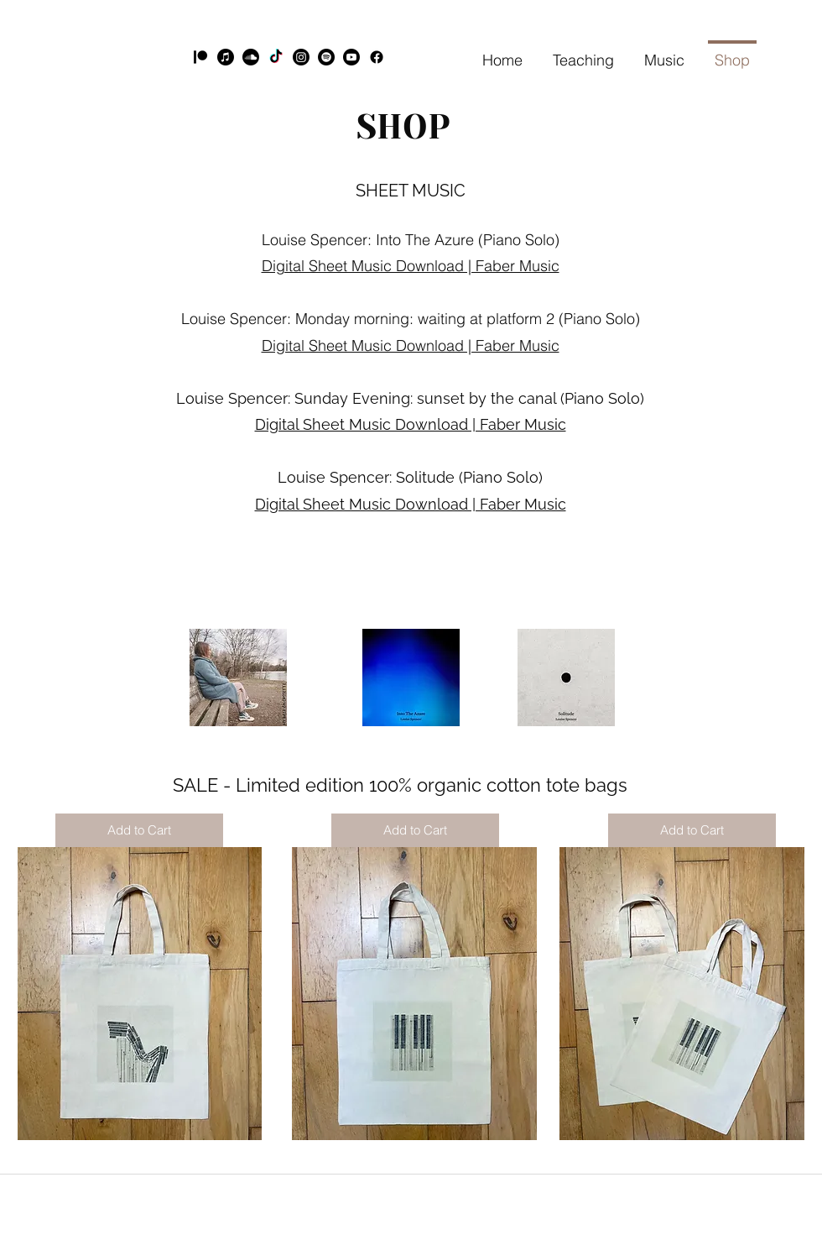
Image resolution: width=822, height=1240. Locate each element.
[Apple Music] (225, 57)
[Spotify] (326, 57)
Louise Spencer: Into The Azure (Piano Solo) (410, 239)
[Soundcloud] (250, 57)
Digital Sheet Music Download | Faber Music (410, 345)
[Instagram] (301, 57)
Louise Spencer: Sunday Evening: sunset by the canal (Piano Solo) (410, 398)
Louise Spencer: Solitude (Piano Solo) (410, 477)
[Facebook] (376, 57)
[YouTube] (351, 57)
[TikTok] (276, 57)
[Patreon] (200, 57)
